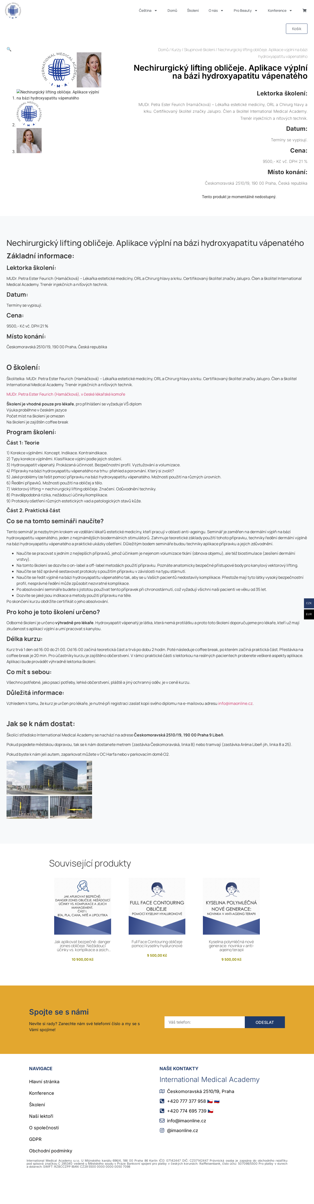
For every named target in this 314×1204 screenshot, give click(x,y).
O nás (216, 10)
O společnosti (44, 1153)
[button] (9, 49)
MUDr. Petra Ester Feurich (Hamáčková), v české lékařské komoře (66, 420)
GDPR (35, 1165)
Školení (193, 10)
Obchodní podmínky (50, 1176)
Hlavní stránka (44, 1107)
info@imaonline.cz (235, 729)
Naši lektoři (41, 1142)
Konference (280, 10)
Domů (172, 10)
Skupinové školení (199, 49)
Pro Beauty (246, 10)
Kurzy (176, 49)
